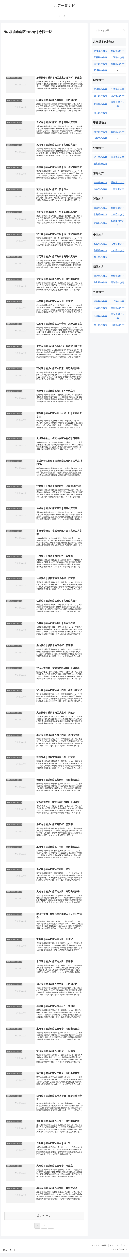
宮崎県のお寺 (117, 308)
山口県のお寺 (117, 250)
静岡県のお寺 (100, 189)
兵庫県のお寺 (117, 208)
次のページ (44, 1219)
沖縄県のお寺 (117, 325)
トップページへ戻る (98, 1249)
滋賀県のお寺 (100, 208)
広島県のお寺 (117, 244)
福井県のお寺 (117, 157)
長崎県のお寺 (100, 316)
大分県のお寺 (117, 301)
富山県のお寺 (100, 157)
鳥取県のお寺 (100, 244)
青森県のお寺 (100, 57)
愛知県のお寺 (117, 182)
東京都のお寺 (117, 96)
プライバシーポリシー (118, 1249)
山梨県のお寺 (100, 138)
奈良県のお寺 (117, 214)
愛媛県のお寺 (117, 276)
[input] (109, 30)
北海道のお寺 (100, 51)
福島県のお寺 (117, 64)
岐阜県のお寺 (100, 182)
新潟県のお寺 (100, 131)
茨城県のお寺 (100, 89)
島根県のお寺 (100, 250)
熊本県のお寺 (100, 325)
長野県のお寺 (117, 131)
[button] (124, 30)
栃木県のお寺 (100, 96)
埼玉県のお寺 (100, 113)
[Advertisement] (44, 53)
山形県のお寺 (117, 57)
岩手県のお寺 (100, 64)
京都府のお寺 (100, 214)
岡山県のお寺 (100, 257)
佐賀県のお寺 (100, 308)
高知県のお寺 (117, 282)
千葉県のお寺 (117, 89)
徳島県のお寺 (100, 276)
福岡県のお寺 (100, 301)
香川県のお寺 (100, 282)
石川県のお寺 (100, 163)
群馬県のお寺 (100, 104)
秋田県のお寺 (117, 51)
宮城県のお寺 (100, 70)
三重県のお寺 (117, 189)
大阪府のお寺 (100, 223)
